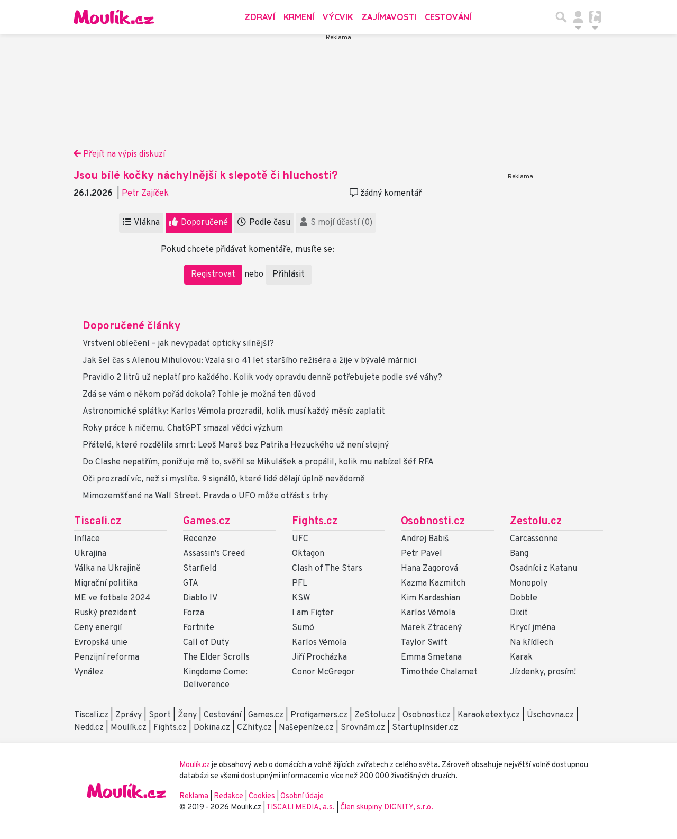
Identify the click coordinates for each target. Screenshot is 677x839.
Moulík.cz (129, 728)
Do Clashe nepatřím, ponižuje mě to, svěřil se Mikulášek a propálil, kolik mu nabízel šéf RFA (258, 462)
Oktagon (308, 554)
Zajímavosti (388, 17)
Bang (519, 554)
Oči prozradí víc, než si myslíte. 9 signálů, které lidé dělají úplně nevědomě (224, 479)
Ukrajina (90, 554)
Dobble (523, 598)
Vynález (89, 672)
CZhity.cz (254, 728)
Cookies (262, 796)
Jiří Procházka (319, 657)
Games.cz (206, 521)
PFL (299, 583)
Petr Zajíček (145, 193)
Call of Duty (206, 642)
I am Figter (313, 613)
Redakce (228, 796)
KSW (301, 598)
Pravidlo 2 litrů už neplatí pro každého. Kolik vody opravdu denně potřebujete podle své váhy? (262, 377)
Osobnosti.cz (433, 521)
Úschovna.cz (550, 715)
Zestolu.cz (536, 521)
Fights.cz (314, 521)
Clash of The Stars (327, 568)
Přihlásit (288, 274)
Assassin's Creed (214, 554)
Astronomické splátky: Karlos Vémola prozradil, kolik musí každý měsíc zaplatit (234, 411)
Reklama (193, 796)
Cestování (448, 17)
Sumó (303, 628)
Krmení (298, 17)
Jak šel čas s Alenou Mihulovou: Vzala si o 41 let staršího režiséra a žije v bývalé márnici (249, 360)
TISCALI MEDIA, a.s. (301, 807)
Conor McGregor (323, 672)
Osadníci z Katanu (543, 568)
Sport (160, 715)
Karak (521, 657)
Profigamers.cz (318, 715)
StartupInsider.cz (425, 728)
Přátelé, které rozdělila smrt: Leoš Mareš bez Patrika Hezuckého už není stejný (236, 445)
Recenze (199, 539)
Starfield (199, 568)
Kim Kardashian (430, 598)
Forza (193, 613)
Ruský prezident (105, 613)
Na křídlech (531, 642)
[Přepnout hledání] (561, 17)
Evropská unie (100, 642)
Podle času (263, 222)
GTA (190, 583)
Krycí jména (532, 628)
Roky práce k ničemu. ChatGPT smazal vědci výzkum (183, 428)
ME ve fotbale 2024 (112, 598)
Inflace (87, 539)
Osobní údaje (302, 796)
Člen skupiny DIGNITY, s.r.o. (386, 807)
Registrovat (213, 274)
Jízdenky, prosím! (543, 672)
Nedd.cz (89, 728)
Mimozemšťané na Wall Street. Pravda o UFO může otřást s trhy (205, 496)
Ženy (187, 715)
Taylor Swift (424, 642)
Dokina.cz (212, 728)
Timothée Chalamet (439, 672)
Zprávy (128, 715)
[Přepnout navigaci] (578, 17)
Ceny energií (98, 628)
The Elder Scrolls (216, 657)
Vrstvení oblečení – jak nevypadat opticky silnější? (178, 344)
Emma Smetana (431, 657)
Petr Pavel (421, 554)
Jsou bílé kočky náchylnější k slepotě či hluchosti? (205, 176)
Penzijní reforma (106, 657)
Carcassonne (534, 539)
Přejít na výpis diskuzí (119, 154)
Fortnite (198, 628)
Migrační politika (106, 583)
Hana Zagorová (429, 568)
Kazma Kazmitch (433, 583)
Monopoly (528, 583)
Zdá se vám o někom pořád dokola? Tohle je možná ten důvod (199, 394)
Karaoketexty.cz (489, 715)
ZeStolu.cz (375, 715)
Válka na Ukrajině (107, 568)
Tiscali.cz (97, 521)
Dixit (519, 613)
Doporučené (198, 222)
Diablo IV (200, 598)
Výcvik (338, 17)
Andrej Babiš (425, 539)
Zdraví (259, 17)
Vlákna (141, 222)
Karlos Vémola (319, 642)
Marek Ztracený (431, 628)
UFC (300, 539)
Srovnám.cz (363, 728)
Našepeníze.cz (306, 728)
